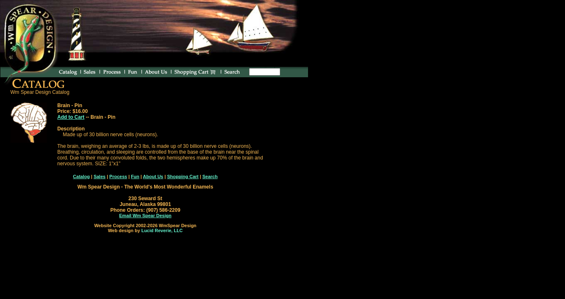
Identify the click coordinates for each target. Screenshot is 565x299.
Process (118, 176)
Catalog (81, 176)
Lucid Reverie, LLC (162, 230)
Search (210, 176)
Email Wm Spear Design (145, 215)
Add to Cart (70, 117)
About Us (153, 176)
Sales (99, 176)
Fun (135, 176)
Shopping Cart (182, 176)
